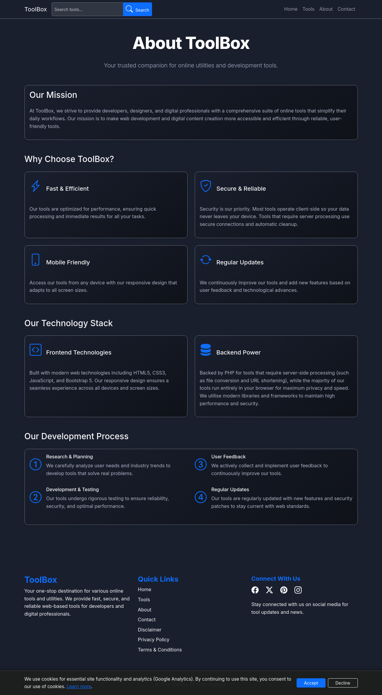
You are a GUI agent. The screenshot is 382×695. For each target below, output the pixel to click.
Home (291, 9)
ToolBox (35, 9)
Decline (342, 682)
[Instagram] (298, 590)
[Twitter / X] (269, 590)
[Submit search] (137, 9)
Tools (308, 9)
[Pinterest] (283, 590)
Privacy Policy (154, 639)
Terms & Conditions (160, 650)
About (326, 9)
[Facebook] (255, 590)
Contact (346, 9)
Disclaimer (150, 630)
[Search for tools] (87, 9)
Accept (311, 682)
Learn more (79, 686)
